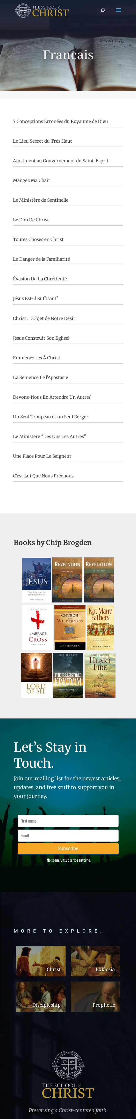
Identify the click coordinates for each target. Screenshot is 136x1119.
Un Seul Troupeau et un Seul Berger (50, 417)
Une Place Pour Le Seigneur (42, 456)
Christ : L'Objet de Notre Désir (44, 318)
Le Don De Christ (31, 220)
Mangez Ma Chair (31, 180)
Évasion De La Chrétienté (40, 279)
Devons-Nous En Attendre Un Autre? (52, 397)
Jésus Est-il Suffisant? (35, 298)
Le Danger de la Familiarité (41, 259)
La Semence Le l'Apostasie (40, 377)
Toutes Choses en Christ (38, 239)
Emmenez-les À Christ (36, 358)
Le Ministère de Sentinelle (40, 200)
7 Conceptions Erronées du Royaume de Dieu (60, 121)
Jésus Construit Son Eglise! (41, 338)
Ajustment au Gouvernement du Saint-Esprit (61, 161)
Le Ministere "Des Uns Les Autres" (49, 436)
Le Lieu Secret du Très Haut (42, 141)
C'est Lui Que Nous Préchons (43, 476)
